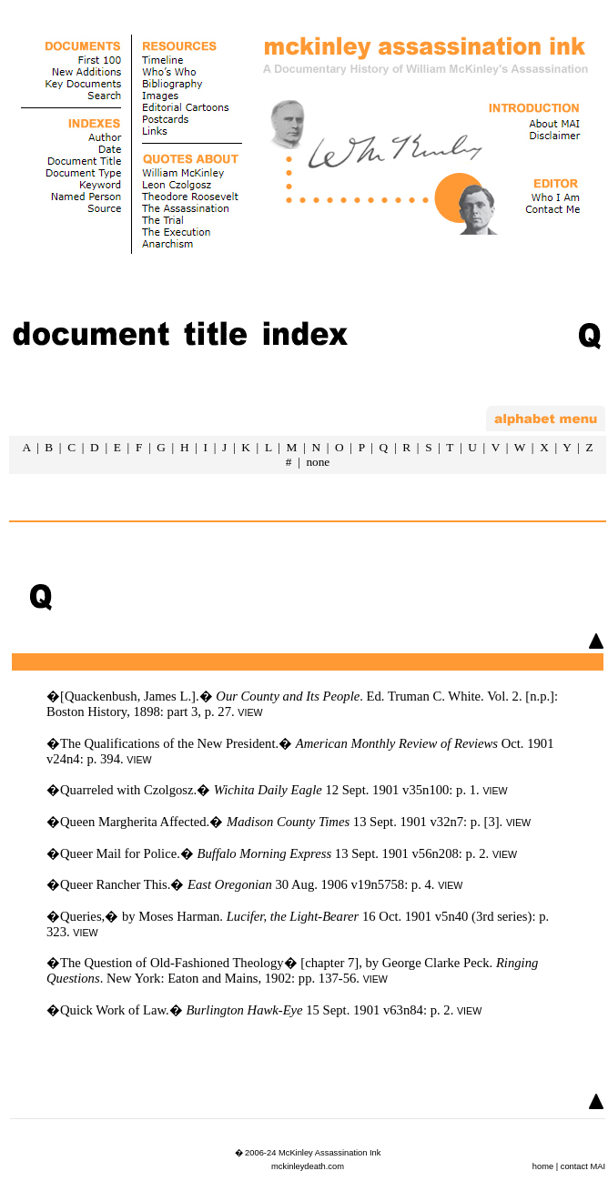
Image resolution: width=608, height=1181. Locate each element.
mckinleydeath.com (307, 1166)
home (542, 1166)
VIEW (250, 712)
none (317, 462)
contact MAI (583, 1166)
